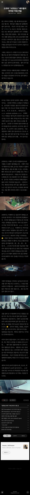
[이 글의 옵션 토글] (7, 400)
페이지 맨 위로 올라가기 (28, 492)
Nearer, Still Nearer (8, 445)
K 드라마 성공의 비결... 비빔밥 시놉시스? (11, 414)
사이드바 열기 (2, 2)
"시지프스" (6, 29)
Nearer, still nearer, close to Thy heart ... (11, 448)
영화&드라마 (19, 13)
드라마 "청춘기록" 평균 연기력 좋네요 (10, 427)
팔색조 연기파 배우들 (6, 429)
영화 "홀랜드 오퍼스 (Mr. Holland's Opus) (12, 418)
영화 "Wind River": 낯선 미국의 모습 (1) (11, 411)
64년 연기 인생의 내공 (7, 423)
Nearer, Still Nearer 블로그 (2, 492)
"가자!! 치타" (5, 425)
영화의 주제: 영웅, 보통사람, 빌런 (9, 416)
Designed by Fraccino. (15, 492)
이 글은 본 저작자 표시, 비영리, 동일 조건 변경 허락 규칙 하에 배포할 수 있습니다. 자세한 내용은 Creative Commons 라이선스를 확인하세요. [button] (26, 400)
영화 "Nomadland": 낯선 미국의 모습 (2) (11, 409)
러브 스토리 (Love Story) (8, 420)
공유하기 (15, 435)
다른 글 (23, 435)
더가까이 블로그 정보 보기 (28, 2)
